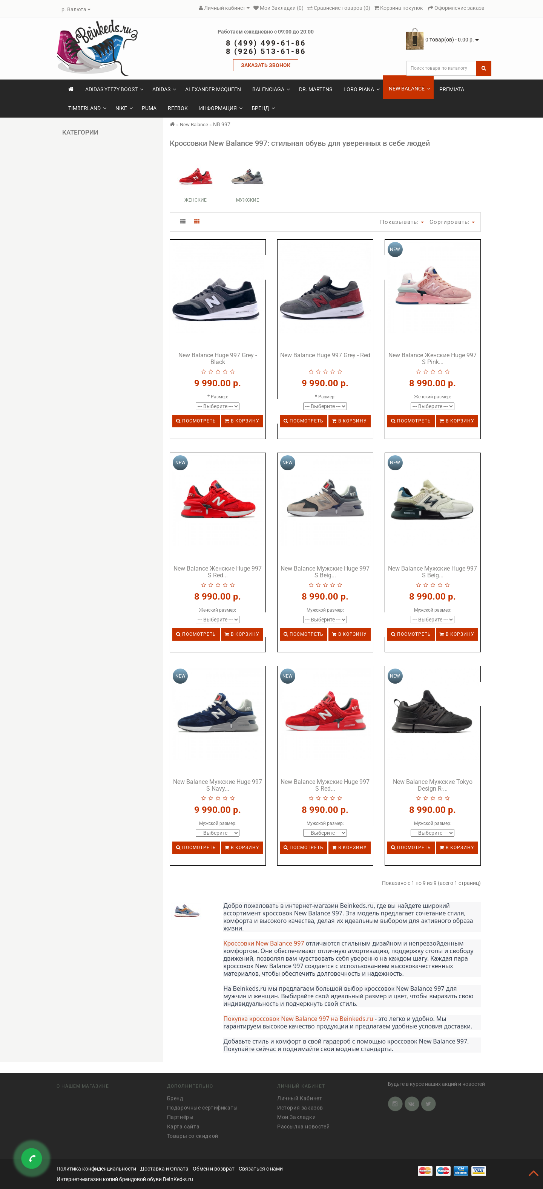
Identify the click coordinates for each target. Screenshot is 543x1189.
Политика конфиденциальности (96, 1169)
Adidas (164, 89)
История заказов (300, 1105)
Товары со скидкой (192, 1133)
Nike (124, 108)
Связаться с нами (261, 1169)
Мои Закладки (296, 1114)
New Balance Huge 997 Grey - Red (325, 355)
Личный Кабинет (299, 1096)
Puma (149, 108)
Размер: (219, 396)
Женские (195, 200)
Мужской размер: (325, 610)
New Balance (409, 89)
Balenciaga (271, 89)
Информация (220, 108)
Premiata (451, 89)
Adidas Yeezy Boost (114, 89)
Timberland (87, 108)
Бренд (263, 108)
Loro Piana (362, 89)
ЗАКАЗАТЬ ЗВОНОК (265, 65)
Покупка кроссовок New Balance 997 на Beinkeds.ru (298, 1019)
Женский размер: (432, 396)
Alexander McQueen (213, 89)
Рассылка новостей (303, 1124)
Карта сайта (183, 1124)
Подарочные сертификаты (202, 1105)
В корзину (242, 421)
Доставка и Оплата (164, 1169)
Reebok (178, 108)
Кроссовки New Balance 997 (263, 943)
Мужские (247, 200)
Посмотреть (196, 421)
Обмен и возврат (214, 1169)
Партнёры (180, 1114)
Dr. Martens (315, 89)
